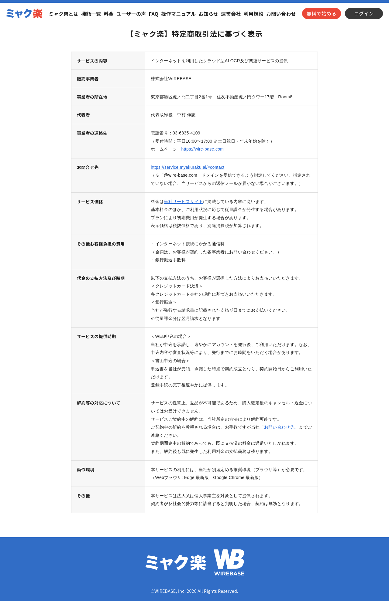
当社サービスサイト (183, 201)
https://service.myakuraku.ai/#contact (187, 167)
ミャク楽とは (63, 13)
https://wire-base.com (202, 149)
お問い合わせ (281, 13)
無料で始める (321, 13)
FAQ (154, 13)
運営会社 (231, 13)
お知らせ (208, 13)
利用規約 (253, 13)
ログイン (364, 13)
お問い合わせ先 (279, 427)
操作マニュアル (178, 13)
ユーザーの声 (131, 13)
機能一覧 (91, 13)
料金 (109, 13)
